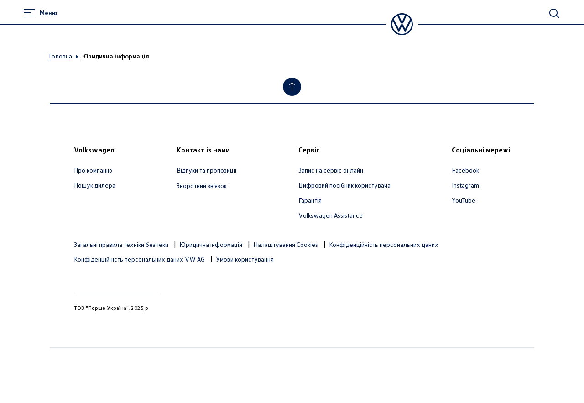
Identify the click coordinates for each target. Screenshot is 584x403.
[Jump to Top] (292, 87)
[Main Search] (554, 13)
